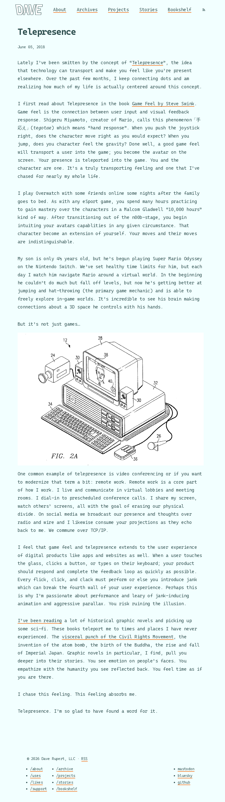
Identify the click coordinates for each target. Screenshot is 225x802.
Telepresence (147, 62)
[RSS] (204, 10)
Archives (87, 9)
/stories (64, 782)
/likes (36, 782)
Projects (118, 9)
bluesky (185, 775)
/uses (35, 775)
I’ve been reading (40, 620)
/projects (65, 775)
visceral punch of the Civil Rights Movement (118, 636)
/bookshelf (66, 789)
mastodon (186, 769)
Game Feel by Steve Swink (163, 103)
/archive (64, 769)
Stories (148, 9)
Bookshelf (179, 9)
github (184, 782)
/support (38, 789)
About (59, 9)
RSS (84, 758)
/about (36, 769)
